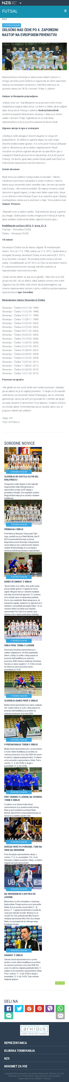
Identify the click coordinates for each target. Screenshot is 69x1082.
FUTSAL (10, 11)
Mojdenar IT (39, 1079)
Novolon (48, 1079)
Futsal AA (16, 25)
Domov (4, 19)
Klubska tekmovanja (19, 1050)
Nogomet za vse (15, 1066)
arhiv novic (60, 983)
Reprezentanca (15, 1043)
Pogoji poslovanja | (41, 1076)
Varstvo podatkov (54, 1076)
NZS (7, 1058)
